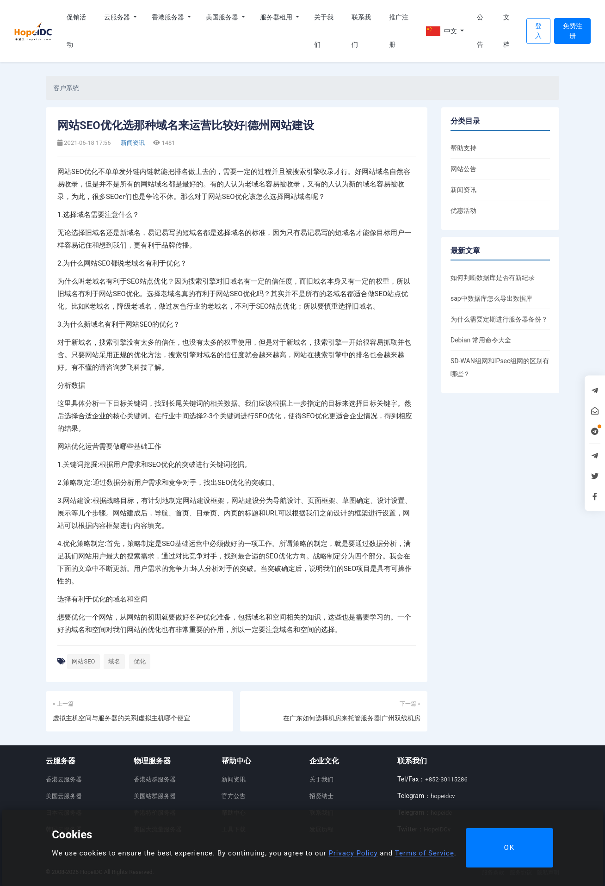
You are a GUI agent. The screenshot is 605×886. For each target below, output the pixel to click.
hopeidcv (443, 796)
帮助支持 (463, 148)
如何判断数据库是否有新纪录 (493, 277)
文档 (506, 30)
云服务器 (117, 17)
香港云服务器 (64, 779)
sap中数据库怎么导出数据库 (491, 298)
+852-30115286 (446, 779)
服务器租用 (277, 17)
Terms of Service (424, 853)
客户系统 (66, 88)
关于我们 (323, 30)
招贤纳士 (321, 796)
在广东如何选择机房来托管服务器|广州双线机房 (351, 718)
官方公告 (234, 796)
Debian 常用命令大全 (481, 340)
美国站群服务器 (155, 796)
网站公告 (463, 169)
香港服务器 (168, 17)
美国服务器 (223, 17)
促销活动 (76, 30)
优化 (140, 661)
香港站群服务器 (155, 779)
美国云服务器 (64, 796)
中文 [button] (442, 31)
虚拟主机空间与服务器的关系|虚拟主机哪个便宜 (121, 718)
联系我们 (361, 30)
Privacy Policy (352, 853)
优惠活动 (463, 210)
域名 (114, 661)
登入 (538, 30)
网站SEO (83, 661)
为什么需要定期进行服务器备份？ (499, 319)
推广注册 (398, 30)
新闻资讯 (132, 142)
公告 (480, 30)
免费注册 (572, 30)
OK (509, 847)
